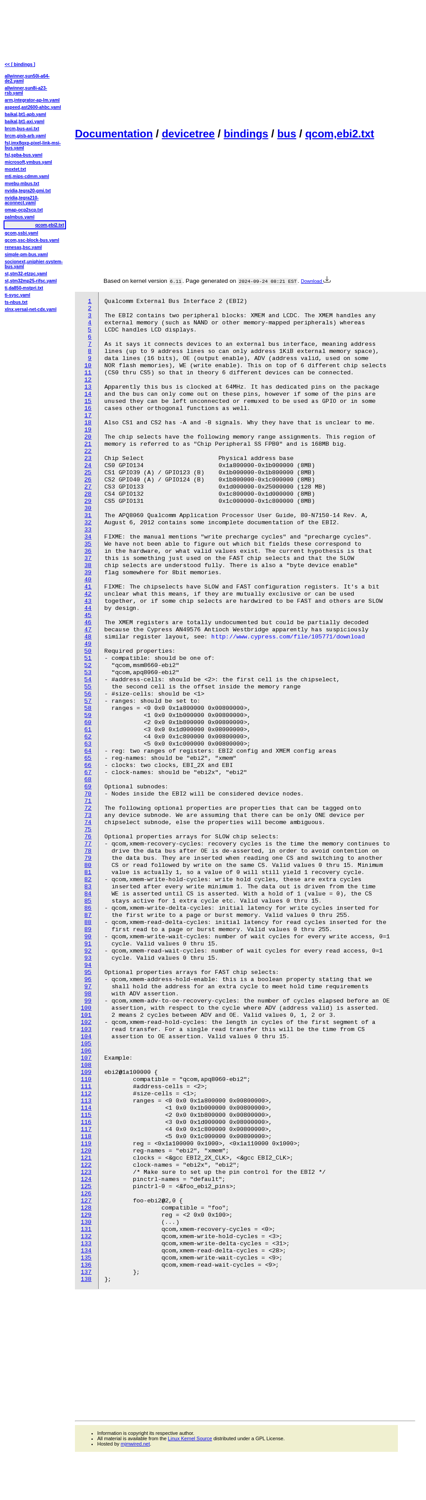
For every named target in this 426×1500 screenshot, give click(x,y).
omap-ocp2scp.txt (24, 209)
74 (87, 822)
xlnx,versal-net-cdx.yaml (31, 309)
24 (87, 465)
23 (87, 458)
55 (87, 687)
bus (286, 134)
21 (87, 444)
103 (86, 1029)
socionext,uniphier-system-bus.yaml (34, 264)
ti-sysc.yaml (17, 295)
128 (86, 1208)
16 (87, 408)
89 (87, 929)
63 (87, 744)
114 (86, 1108)
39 (87, 572)
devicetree (188, 134)
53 (87, 672)
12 (87, 380)
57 (87, 701)
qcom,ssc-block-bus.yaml (32, 240)
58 (87, 708)
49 (87, 644)
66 (87, 765)
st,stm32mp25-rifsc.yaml (31, 280)
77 (87, 844)
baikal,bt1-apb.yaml (25, 114)
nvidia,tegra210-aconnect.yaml (22, 200)
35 (87, 544)
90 (87, 936)
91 (87, 944)
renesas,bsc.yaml (23, 247)
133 (86, 1243)
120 (86, 1151)
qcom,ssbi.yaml (21, 233)
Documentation (114, 134)
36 (87, 551)
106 (86, 1051)
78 (87, 851)
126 (86, 1193)
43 (87, 601)
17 (87, 415)
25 (87, 472)
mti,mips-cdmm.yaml (27, 176)
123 (86, 1172)
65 (87, 758)
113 (86, 1101)
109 (86, 1072)
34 (87, 537)
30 (87, 508)
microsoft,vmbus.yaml (28, 162)
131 (86, 1229)
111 (86, 1086)
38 (87, 565)
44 (87, 608)
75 (87, 829)
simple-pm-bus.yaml (26, 254)
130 (86, 1222)
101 (86, 1015)
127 (86, 1201)
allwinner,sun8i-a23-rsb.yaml (26, 90)
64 (87, 751)
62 (87, 736)
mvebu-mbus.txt (22, 183)
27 (87, 487)
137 (86, 1272)
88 (87, 922)
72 (87, 808)
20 (87, 437)
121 (86, 1158)
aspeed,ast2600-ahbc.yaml (33, 107)
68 (87, 779)
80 (87, 865)
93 (87, 958)
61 (87, 729)
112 (86, 1093)
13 (87, 387)
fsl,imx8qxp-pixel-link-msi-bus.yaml (33, 145)
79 (87, 858)
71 (87, 801)
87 (87, 915)
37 (87, 558)
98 (87, 993)
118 (86, 1136)
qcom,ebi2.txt (339, 134)
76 (87, 836)
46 (87, 622)
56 (87, 694)
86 (87, 908)
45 (87, 615)
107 (86, 1058)
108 (86, 1065)
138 (86, 1279)
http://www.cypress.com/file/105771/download (288, 637)
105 (86, 1043)
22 (87, 451)
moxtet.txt (15, 169)
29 (87, 501)
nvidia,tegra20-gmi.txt (28, 190)
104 (86, 1036)
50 (87, 651)
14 (87, 394)
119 (86, 1143)
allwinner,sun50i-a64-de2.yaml (27, 78)
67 (87, 772)
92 (87, 951)
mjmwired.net (135, 1443)
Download (316, 281)
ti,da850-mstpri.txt (24, 288)
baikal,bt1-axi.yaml (25, 121)
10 (87, 365)
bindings (245, 134)
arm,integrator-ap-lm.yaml (32, 100)
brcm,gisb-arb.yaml (25, 135)
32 (87, 522)
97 (87, 986)
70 (87, 794)
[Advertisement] (149, 63)
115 (86, 1115)
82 (87, 879)
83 (87, 886)
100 (86, 1008)
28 (87, 494)
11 (87, 372)
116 (86, 1122)
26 (87, 480)
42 (87, 594)
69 (87, 786)
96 (87, 979)
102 (86, 1022)
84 (87, 894)
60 (87, 722)
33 (87, 529)
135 (86, 1258)
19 (87, 430)
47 (87, 629)
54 (87, 679)
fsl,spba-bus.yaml (23, 155)
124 (86, 1179)
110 (86, 1079)
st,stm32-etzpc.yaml (26, 273)
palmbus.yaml (20, 217)
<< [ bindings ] (20, 64)
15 (87, 401)
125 (86, 1186)
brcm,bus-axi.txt (22, 128)
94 (87, 965)
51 (87, 658)
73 (87, 815)
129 (86, 1215)
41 (87, 587)
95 (87, 972)
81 (87, 872)
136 (86, 1265)
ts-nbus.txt (16, 302)
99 (87, 1001)
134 (86, 1250)
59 (87, 715)
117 (86, 1129)
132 (86, 1236)
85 (87, 901)
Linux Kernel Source (190, 1438)
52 (87, 665)
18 (87, 422)
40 (87, 579)
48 (87, 637)
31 (87, 515)
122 (86, 1165)
